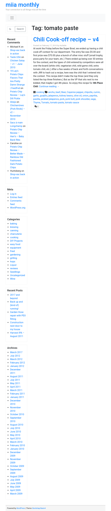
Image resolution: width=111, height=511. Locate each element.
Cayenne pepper (75, 92)
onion (85, 95)
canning (14, 230)
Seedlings (15, 272)
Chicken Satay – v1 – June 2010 (17, 64)
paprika (93, 95)
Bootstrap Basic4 (39, 508)
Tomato (45, 102)
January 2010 (17, 449)
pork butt (70, 99)
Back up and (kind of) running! (16, 305)
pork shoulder (83, 99)
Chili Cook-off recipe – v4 (66, 39)
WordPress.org (17, 207)
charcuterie (16, 234)
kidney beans (66, 95)
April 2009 (15, 490)
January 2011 (17, 397)
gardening (15, 254)
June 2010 (15, 431)
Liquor (13, 265)
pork (62, 99)
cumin (97, 92)
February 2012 (17, 362)
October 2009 (17, 466)
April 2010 (15, 438)
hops (12, 261)
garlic (36, 95)
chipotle (88, 92)
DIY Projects (16, 240)
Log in (13, 194)
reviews (14, 268)
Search (20, 29)
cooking (14, 237)
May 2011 (15, 383)
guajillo (43, 95)
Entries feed (16, 197)
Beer (63, 92)
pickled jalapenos (50, 99)
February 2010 (17, 445)
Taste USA (15, 57)
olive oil (78, 95)
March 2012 (16, 359)
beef (58, 92)
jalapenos (53, 95)
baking (13, 223)
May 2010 (15, 435)
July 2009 (15, 480)
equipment (15, 247)
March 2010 (16, 442)
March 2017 (16, 352)
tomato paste (57, 102)
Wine (12, 278)
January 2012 (17, 366)
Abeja (13, 102)
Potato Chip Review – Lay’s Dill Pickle (17, 95)
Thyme (36, 102)
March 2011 (16, 390)
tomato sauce (72, 102)
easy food (15, 244)
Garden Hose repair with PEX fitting (18, 315)
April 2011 (15, 386)
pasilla (36, 99)
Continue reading (49, 86)
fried (12, 251)
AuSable (63, 45)
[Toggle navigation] (12, 18)
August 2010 (16, 424)
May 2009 (15, 486)
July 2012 (15, 355)
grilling (13, 258)
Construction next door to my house (16, 326)
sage (93, 99)
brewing (14, 227)
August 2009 (16, 476)
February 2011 (17, 393)
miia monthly (22, 4)
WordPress (20, 508)
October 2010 (17, 414)
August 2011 (16, 376)
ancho (51, 92)
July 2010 (15, 428)
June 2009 (15, 483)
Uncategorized (17, 275)
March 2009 (16, 493)
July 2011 (15, 380)
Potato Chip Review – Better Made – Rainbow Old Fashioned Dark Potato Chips (17, 157)
